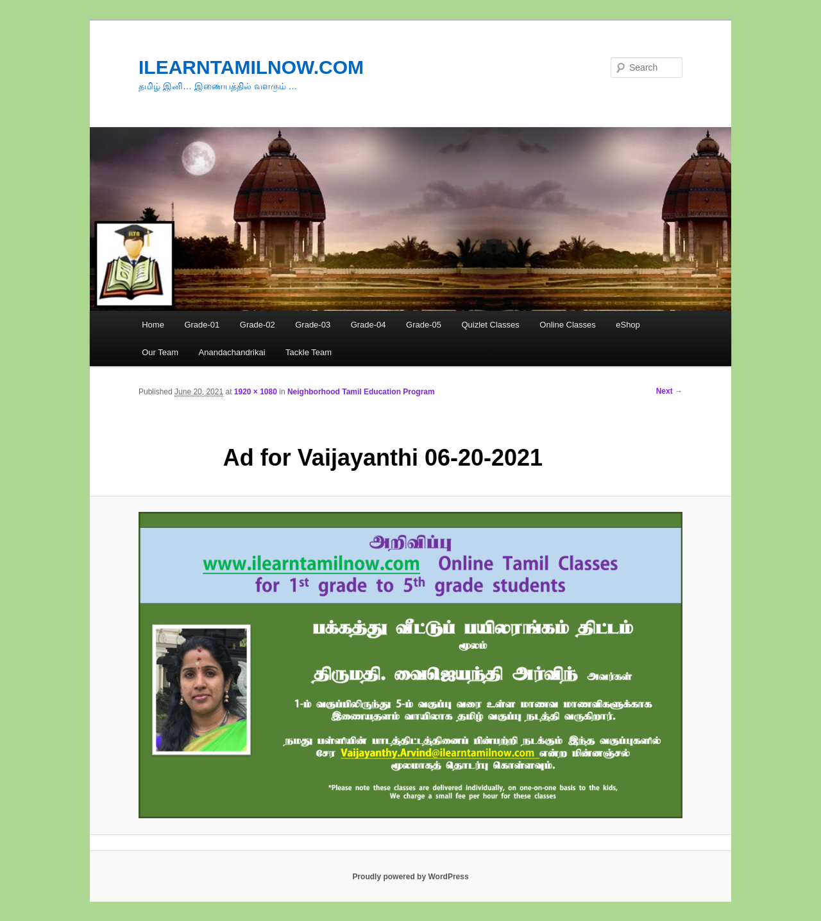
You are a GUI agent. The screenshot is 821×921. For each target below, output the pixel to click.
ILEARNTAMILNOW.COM (251, 67)
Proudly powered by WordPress (410, 876)
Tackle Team (308, 352)
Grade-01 (201, 324)
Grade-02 (257, 324)
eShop (628, 324)
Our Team (160, 352)
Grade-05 (423, 324)
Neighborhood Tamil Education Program (361, 391)
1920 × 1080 (255, 391)
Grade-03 (312, 324)
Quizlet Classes (490, 324)
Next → (669, 391)
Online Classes (567, 324)
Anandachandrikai (232, 352)
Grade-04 (368, 324)
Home (153, 324)
